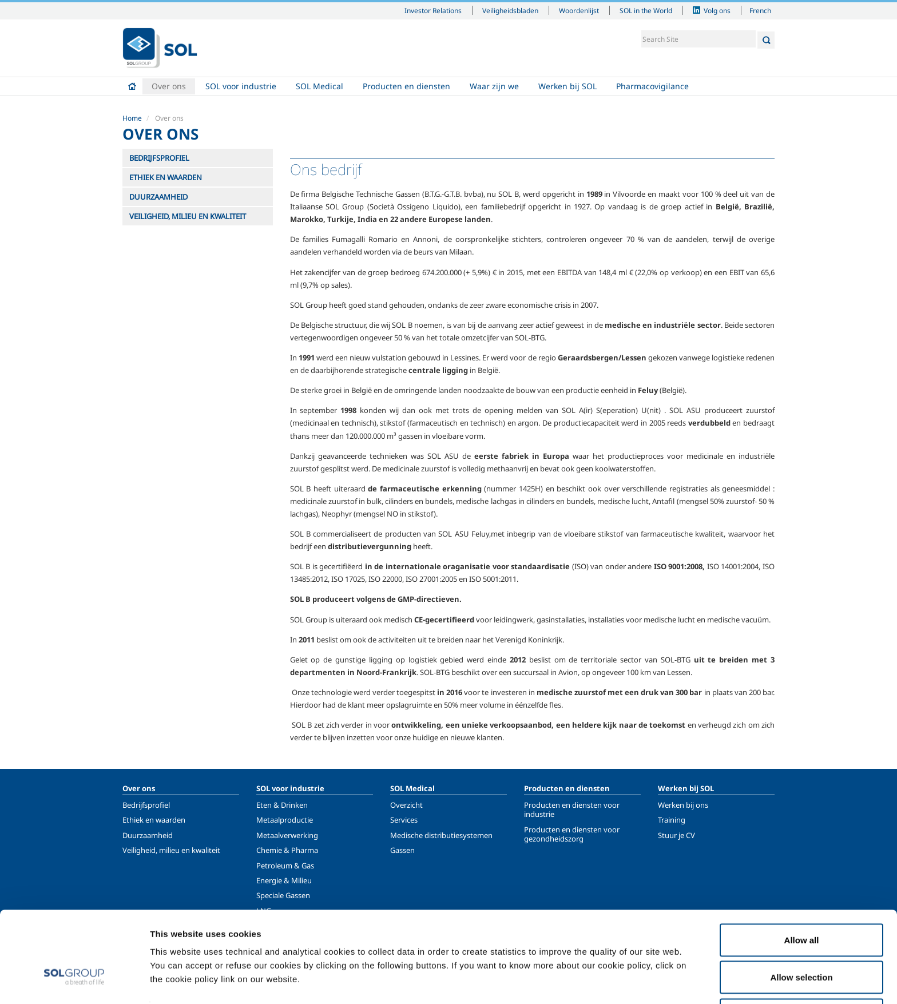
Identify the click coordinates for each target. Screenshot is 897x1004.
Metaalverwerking (287, 835)
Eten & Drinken (282, 805)
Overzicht (406, 805)
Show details (594, 974)
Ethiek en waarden (153, 820)
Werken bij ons (683, 805)
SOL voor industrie (240, 86)
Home (132, 86)
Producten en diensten (406, 86)
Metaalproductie (284, 820)
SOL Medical (319, 86)
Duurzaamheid (147, 835)
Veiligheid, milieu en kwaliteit (171, 850)
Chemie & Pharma (287, 850)
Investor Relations (433, 10)
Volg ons (717, 10)
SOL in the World (646, 10)
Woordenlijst (579, 10)
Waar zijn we (494, 86)
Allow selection (801, 936)
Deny (801, 973)
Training (671, 820)
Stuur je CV (676, 835)
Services (404, 820)
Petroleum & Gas (285, 865)
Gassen (402, 850)
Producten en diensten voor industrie (572, 809)
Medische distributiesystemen (441, 835)
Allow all (801, 898)
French (760, 10)
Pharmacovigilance (652, 86)
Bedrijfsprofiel (146, 805)
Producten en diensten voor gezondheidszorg (572, 834)
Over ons (169, 86)
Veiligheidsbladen (510, 10)
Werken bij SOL (567, 86)
